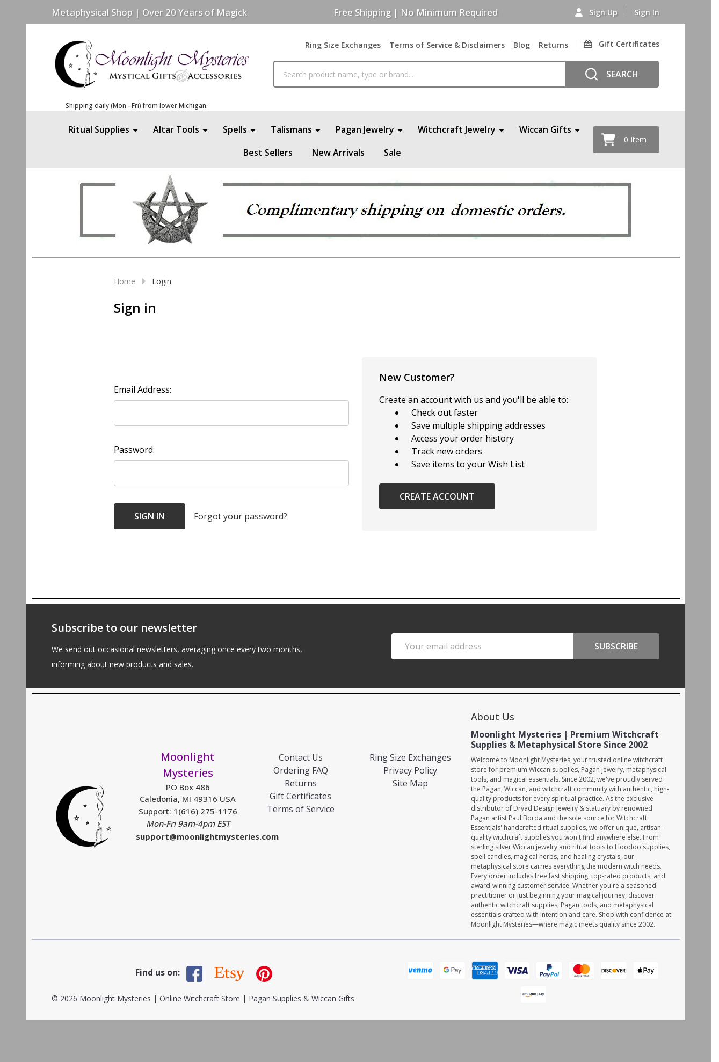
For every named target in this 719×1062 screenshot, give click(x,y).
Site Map (410, 783)
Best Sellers (268, 153)
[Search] (612, 74)
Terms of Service (301, 809)
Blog (521, 45)
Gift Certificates (300, 796)
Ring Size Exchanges (343, 45)
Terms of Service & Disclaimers (447, 45)
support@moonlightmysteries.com (207, 836)
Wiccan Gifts (545, 129)
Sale (392, 153)
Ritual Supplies (98, 129)
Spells (235, 129)
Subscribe (616, 646)
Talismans (291, 129)
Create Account (437, 496)
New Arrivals (338, 153)
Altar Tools (176, 129)
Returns (553, 45)
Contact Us (301, 757)
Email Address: (142, 389)
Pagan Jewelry (365, 129)
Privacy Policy (410, 770)
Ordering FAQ (300, 770)
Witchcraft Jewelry (457, 129)
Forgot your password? (240, 516)
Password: (134, 450)
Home (124, 281)
